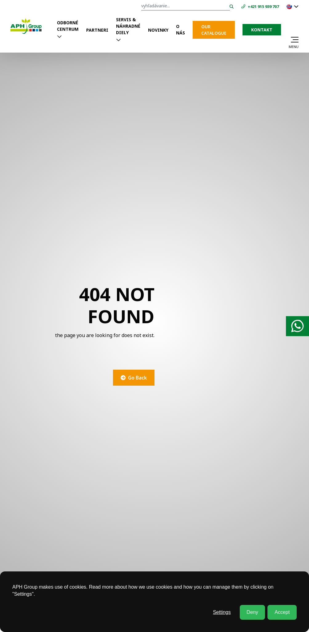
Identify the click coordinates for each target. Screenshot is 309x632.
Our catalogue (213, 30)
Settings (222, 612)
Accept (282, 612)
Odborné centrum (67, 26)
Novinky (158, 30)
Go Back (137, 377)
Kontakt (261, 30)
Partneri (97, 30)
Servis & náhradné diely (128, 26)
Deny (252, 612)
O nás (180, 29)
